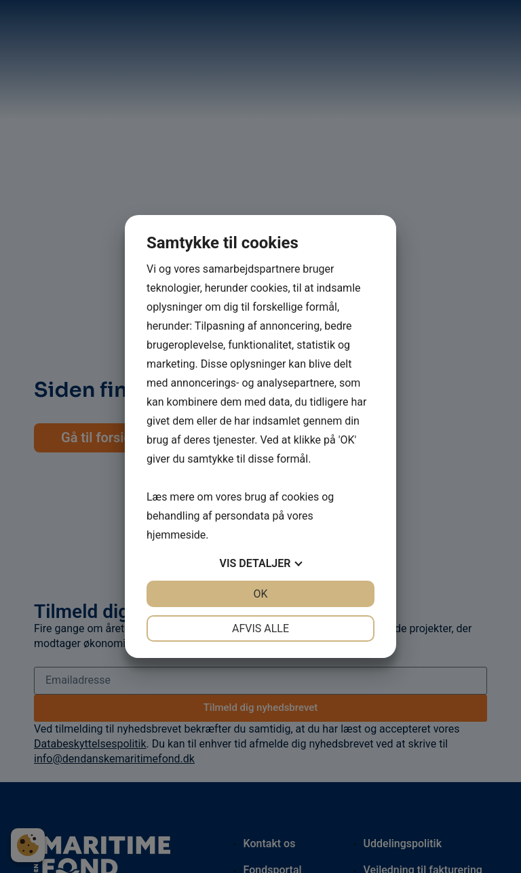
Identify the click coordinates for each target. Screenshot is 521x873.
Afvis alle (260, 628)
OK (260, 593)
